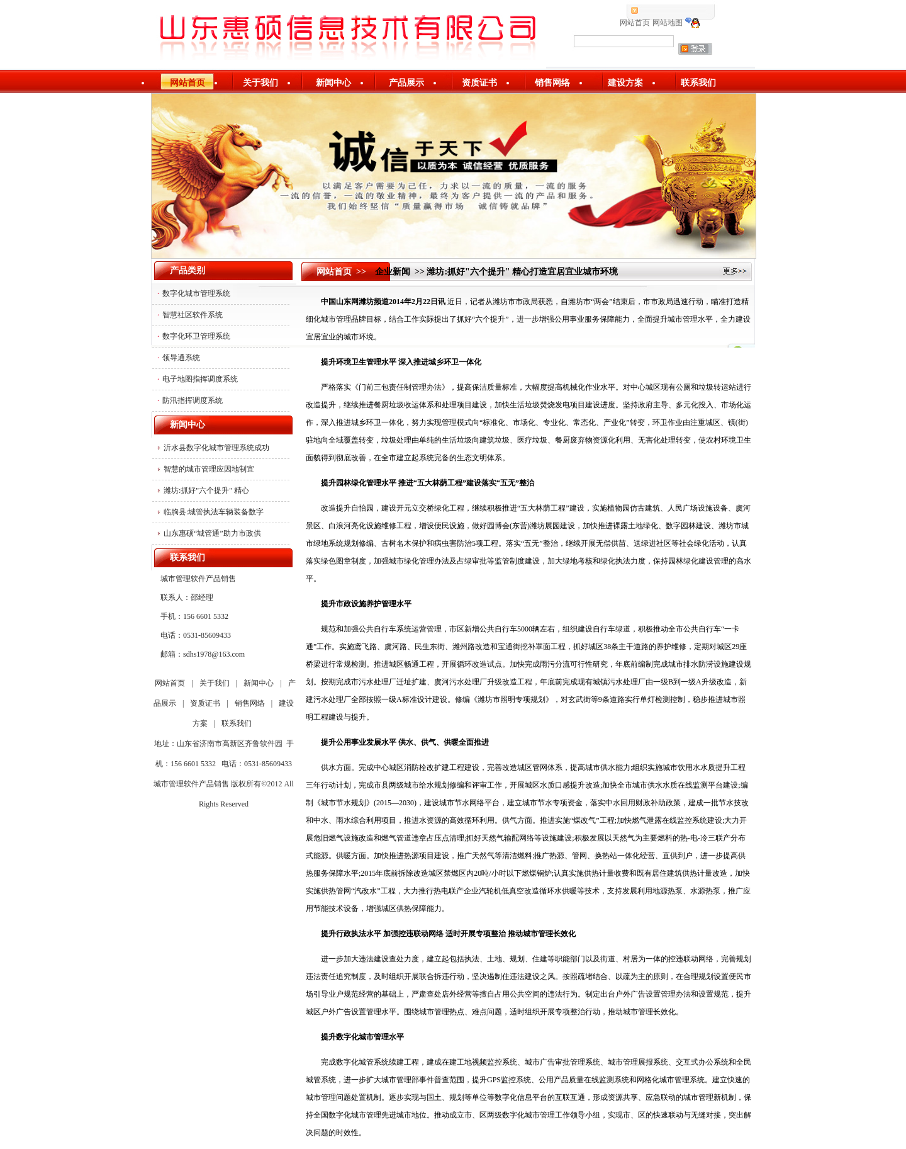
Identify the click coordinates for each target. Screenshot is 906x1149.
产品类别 (187, 270)
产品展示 (406, 83)
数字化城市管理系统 (196, 293)
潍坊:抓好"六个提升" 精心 (206, 490)
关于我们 (260, 83)
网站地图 (667, 22)
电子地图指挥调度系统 (200, 379)
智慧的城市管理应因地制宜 (209, 469)
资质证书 (479, 83)
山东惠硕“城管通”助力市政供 (212, 533)
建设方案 (625, 83)
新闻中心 (333, 83)
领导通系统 (181, 357)
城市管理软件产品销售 (191, 783)
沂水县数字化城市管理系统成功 (216, 447)
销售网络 (552, 83)
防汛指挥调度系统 (192, 400)
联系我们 (698, 83)
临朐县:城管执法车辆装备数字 (214, 511)
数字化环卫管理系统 (196, 336)
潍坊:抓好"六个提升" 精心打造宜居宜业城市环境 (522, 271)
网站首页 (635, 22)
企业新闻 (392, 271)
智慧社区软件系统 (192, 314)
